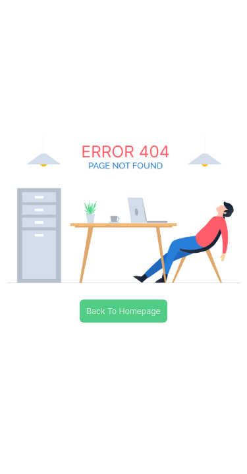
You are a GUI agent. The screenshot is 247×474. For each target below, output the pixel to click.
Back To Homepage (123, 311)
